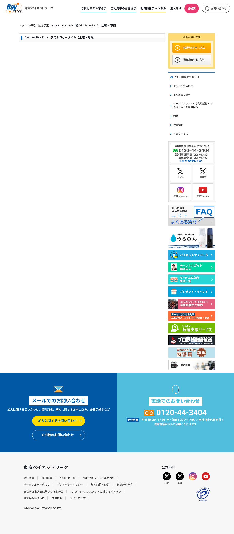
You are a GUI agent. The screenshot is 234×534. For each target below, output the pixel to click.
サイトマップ (78, 498)
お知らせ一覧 (68, 478)
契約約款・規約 (100, 484)
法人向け (175, 8)
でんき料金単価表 (183, 86)
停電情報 (178, 125)
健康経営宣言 (125, 484)
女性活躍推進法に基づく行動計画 (43, 491)
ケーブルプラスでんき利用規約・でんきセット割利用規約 (192, 105)
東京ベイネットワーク (29, 8)
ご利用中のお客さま (123, 8)
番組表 (192, 8)
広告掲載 (57, 498)
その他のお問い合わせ (57, 435)
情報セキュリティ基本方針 (99, 478)
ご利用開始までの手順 (186, 77)
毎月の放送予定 (39, 25)
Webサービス (180, 133)
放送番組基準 (34, 498)
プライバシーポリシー (70, 484)
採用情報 (47, 478)
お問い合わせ (219, 8)
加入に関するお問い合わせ (57, 421)
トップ (23, 25)
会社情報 (29, 478)
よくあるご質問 (181, 94)
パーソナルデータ (36, 484)
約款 (175, 116)
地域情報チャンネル (153, 8)
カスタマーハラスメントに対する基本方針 (96, 491)
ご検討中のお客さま (94, 8)
